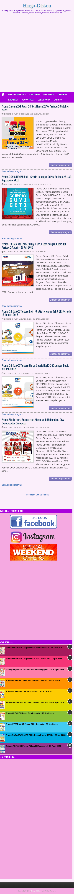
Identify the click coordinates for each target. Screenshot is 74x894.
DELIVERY (62, 94)
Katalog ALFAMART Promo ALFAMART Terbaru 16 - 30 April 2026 (35, 702)
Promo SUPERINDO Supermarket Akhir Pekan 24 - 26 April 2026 (34, 648)
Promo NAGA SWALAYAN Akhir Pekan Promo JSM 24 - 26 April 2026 (36, 735)
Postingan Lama (33, 495)
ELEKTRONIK (44, 100)
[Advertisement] (37, 54)
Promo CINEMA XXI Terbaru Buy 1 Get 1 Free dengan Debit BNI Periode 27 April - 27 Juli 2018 (34, 245)
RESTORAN (48, 94)
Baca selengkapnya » (12, 171)
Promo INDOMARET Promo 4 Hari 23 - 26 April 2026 (28, 691)
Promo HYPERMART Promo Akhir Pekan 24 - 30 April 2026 (32, 724)
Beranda (45, 495)
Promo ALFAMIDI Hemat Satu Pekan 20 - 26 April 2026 (30, 713)
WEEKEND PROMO (17, 94)
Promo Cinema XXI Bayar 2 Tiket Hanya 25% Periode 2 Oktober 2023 (35, 108)
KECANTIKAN (28, 100)
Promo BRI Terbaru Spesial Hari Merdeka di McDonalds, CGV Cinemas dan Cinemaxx (33, 421)
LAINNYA (58, 100)
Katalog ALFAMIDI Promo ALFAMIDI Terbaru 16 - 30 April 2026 (33, 746)
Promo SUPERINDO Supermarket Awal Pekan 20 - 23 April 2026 (34, 659)
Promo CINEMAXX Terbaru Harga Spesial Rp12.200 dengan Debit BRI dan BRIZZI (35, 367)
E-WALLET (13, 100)
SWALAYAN (34, 94)
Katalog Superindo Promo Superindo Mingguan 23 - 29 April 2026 (35, 670)
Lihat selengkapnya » (60, 165)
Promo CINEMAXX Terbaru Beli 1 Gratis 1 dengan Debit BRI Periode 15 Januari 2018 (36, 313)
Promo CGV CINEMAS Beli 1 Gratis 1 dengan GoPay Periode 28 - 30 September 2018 (36, 178)
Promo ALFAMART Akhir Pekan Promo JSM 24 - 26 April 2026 (33, 680)
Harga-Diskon (37, 5)
